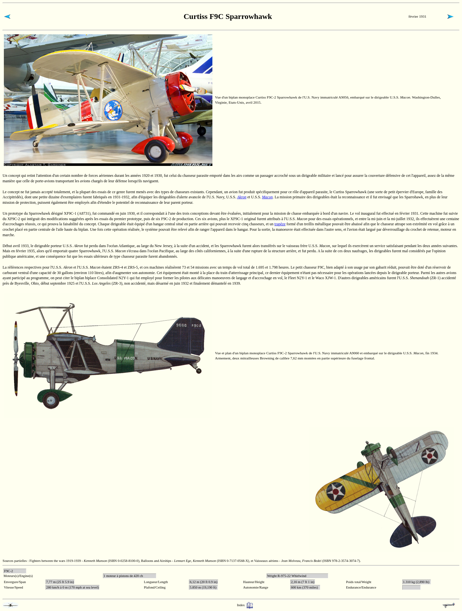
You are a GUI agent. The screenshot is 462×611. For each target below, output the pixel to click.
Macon (267, 197)
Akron (241, 197)
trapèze (280, 224)
